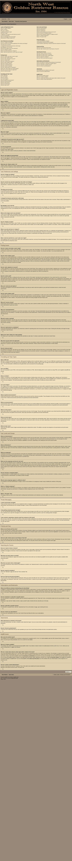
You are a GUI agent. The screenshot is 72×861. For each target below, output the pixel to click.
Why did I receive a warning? (6, 66)
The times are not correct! (6, 44)
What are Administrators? (42, 28)
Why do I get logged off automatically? (8, 36)
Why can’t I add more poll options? (7, 61)
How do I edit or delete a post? (7, 57)
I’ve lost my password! (5, 35)
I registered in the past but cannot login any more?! (10, 34)
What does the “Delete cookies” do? (8, 38)
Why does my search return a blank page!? (45, 55)
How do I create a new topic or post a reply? (9, 56)
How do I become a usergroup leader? (44, 33)
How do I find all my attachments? (43, 71)
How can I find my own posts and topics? (45, 58)
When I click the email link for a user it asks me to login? (12, 52)
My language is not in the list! (6, 47)
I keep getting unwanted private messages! (45, 42)
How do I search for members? (43, 56)
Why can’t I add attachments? (6, 64)
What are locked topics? (5, 83)
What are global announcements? (7, 80)
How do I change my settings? (7, 42)
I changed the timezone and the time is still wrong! (10, 45)
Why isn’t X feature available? (42, 76)
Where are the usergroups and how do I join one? (46, 31)
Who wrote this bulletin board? (42, 75)
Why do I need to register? (6, 28)
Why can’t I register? (5, 30)
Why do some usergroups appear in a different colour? (47, 34)
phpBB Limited (36, 638)
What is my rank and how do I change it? (9, 50)
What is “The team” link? (41, 36)
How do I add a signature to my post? (8, 58)
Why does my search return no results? (44, 54)
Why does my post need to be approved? (9, 69)
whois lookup (20, 654)
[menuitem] (8, 19)
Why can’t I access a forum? (6, 63)
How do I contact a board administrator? (44, 79)
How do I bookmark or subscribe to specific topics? (46, 63)
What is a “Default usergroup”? (43, 35)
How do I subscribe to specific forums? (44, 64)
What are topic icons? (5, 85)
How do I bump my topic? (6, 71)
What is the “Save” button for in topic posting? (10, 68)
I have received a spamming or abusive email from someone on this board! (51, 43)
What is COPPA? (4, 29)
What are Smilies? (4, 77)
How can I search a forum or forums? (44, 53)
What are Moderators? (41, 29)
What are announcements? (6, 81)
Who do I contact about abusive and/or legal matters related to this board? (51, 78)
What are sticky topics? (5, 82)
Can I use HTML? (4, 76)
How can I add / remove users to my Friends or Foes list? (48, 48)
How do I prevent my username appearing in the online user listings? (14, 43)
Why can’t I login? (4, 33)
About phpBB (23, 639)
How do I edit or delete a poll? (6, 62)
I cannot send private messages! (43, 41)
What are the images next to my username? (9, 48)
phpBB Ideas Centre (58, 645)
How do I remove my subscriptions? (44, 65)
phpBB (59, 208)
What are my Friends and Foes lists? (44, 47)
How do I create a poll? (5, 60)
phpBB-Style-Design (14, 678)
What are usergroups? (41, 30)
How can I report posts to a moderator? (8, 67)
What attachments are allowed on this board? (45, 70)
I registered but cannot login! (6, 31)
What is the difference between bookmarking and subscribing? (49, 62)
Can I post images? (4, 78)
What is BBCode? (4, 75)
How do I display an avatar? (6, 49)
